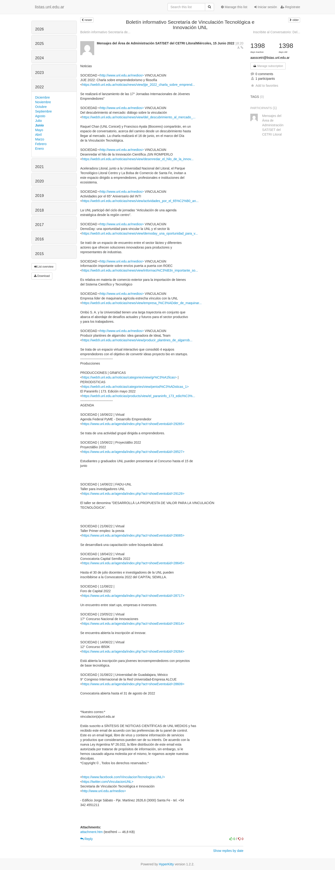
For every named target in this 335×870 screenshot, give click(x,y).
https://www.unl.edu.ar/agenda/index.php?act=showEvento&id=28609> (133, 684)
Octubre (41, 107)
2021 (39, 167)
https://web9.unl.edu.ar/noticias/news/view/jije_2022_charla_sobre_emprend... (138, 84)
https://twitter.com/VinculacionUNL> (107, 782)
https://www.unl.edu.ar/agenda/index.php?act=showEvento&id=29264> (133, 651)
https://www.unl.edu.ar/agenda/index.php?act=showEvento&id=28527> (133, 452)
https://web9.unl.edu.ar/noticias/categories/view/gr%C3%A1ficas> (129, 377)
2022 (39, 87)
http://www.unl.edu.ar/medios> (122, 75)
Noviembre (43, 102)
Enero (39, 148)
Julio (38, 121)
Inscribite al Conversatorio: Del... (276, 32)
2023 (39, 72)
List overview (44, 266)
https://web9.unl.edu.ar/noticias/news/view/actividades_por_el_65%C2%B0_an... (140, 201)
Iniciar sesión (265, 7)
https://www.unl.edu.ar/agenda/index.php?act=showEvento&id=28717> (133, 596)
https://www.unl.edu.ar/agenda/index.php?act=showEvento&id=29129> (133, 493)
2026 (39, 29)
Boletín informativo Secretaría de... (105, 32)
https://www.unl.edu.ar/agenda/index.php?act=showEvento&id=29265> (133, 424)
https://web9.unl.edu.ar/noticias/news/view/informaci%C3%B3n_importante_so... (140, 270)
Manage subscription (268, 66)
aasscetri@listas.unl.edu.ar (269, 58)
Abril (38, 134)
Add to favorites (264, 85)
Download (42, 276)
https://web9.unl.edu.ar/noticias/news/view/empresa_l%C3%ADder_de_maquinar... (142, 303)
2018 (39, 210)
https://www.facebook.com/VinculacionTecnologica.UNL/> (123, 777)
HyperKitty (166, 864)
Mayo (39, 130)
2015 (39, 254)
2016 (39, 239)
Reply (86, 839)
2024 (39, 58)
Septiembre (43, 111)
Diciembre (42, 97)
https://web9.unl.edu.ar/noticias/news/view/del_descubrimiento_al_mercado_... (138, 117)
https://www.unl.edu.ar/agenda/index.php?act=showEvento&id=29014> (133, 623)
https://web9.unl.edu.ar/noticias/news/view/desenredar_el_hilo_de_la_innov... (137, 159)
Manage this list (234, 7)
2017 (39, 224)
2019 (39, 195)
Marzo (39, 139)
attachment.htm (91, 832)
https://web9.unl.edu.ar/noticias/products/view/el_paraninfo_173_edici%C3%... (138, 396)
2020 (39, 181)
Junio (39, 125)
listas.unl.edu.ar (49, 7)
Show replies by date (228, 851)
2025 (39, 43)
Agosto (40, 116)
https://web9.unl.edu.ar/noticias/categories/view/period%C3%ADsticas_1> (135, 387)
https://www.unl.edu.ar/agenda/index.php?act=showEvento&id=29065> (133, 535)
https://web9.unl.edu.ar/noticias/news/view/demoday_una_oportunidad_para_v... (140, 233)
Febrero (41, 144)
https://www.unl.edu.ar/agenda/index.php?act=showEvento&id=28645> (133, 563)
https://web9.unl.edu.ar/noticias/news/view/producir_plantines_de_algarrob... (137, 340)
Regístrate (290, 7)
